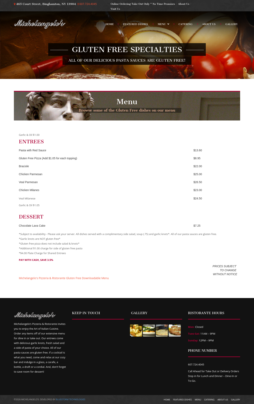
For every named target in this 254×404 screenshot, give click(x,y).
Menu (162, 25)
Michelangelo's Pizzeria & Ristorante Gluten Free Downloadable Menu (64, 278)
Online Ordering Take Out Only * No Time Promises (143, 3)
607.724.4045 (88, 4)
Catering (185, 24)
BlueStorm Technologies (70, 399)
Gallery (231, 24)
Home (110, 24)
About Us (183, 3)
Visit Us (115, 8)
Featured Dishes (135, 24)
